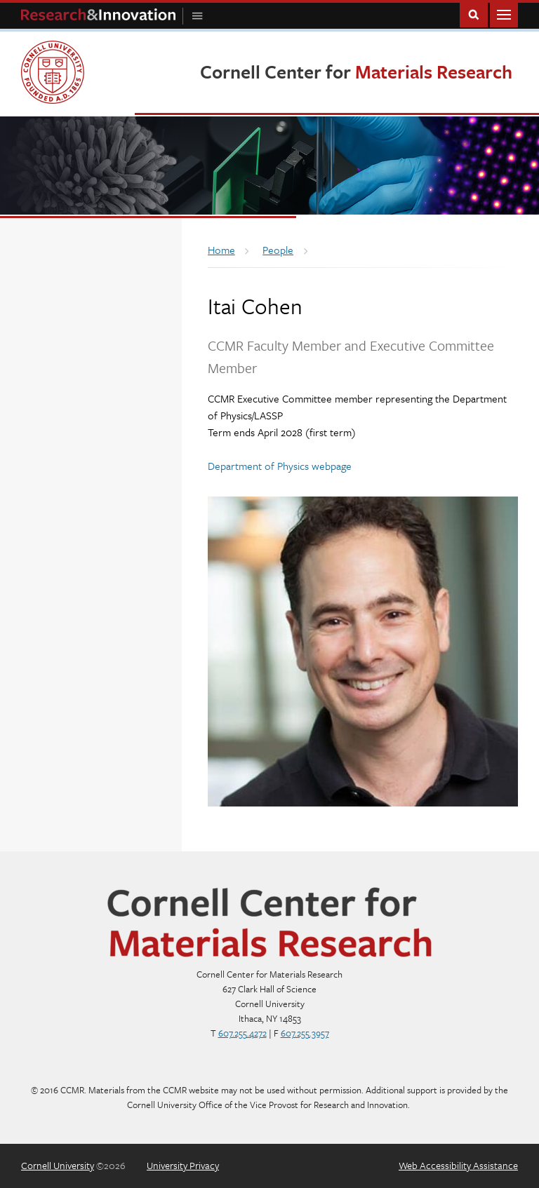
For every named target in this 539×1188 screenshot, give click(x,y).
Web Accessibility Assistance (458, 1165)
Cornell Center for (356, 71)
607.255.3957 (305, 1033)
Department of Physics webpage (280, 465)
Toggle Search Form (474, 13)
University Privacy (183, 1165)
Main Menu (504, 13)
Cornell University (57, 1165)
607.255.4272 (242, 1033)
